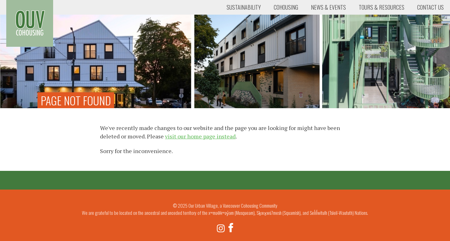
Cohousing (286, 7)
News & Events (328, 7)
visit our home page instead (200, 136)
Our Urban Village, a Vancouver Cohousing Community (29, 23)
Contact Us (430, 7)
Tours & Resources (381, 7)
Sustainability (244, 7)
